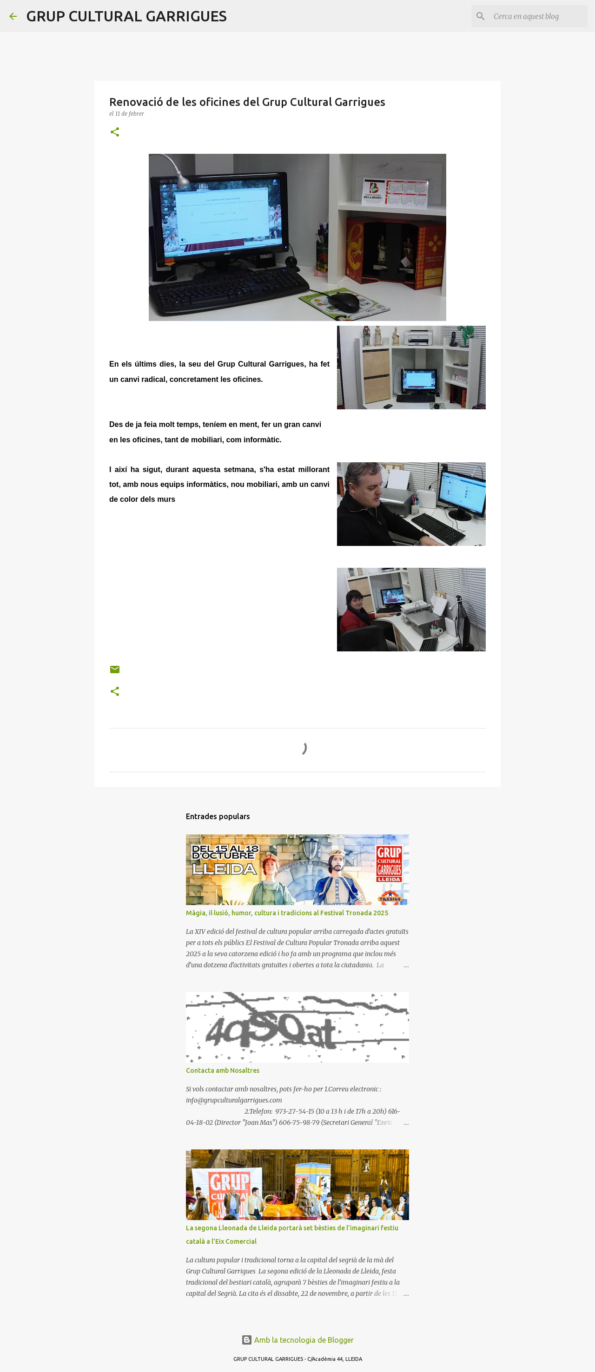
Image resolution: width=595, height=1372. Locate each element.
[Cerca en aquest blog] (539, 16)
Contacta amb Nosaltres (222, 1070)
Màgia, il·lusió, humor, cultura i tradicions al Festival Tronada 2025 (287, 913)
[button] (114, 132)
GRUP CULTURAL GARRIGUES (126, 15)
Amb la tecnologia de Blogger (297, 1340)
